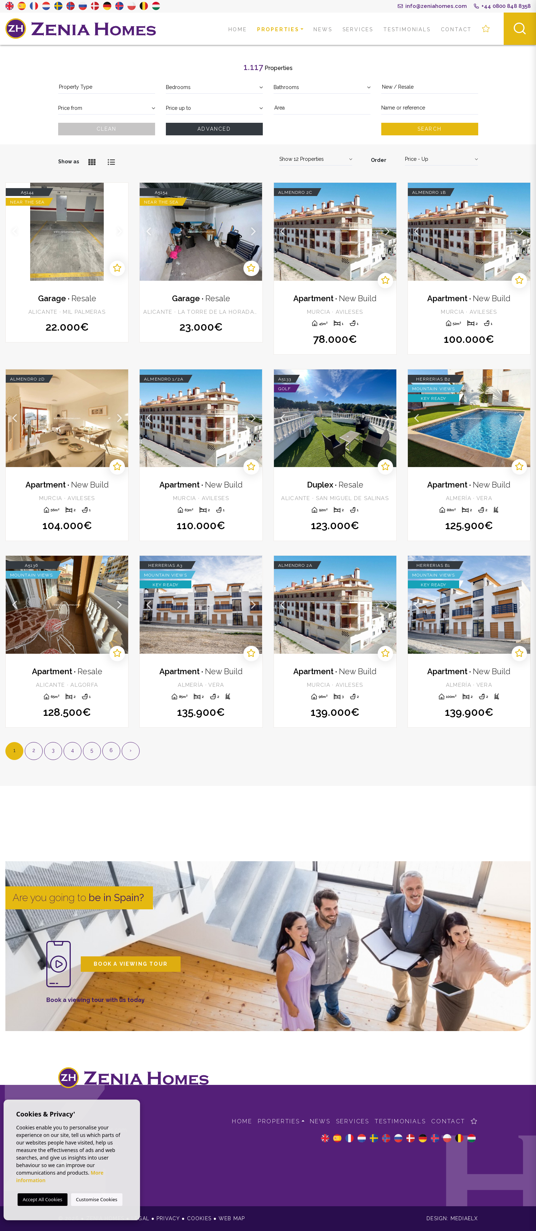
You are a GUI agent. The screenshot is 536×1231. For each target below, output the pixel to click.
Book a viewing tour (131, 964)
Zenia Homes (80, 28)
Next (119, 232)
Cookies (199, 1218)
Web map (232, 1218)
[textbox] (106, 87)
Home (237, 29)
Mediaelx (464, 1218)
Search (430, 129)
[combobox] (106, 87)
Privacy (168, 1218)
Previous (15, 232)
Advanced (214, 129)
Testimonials (407, 29)
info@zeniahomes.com (432, 6)
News (322, 29)
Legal (140, 1218)
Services (357, 29)
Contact (456, 29)
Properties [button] (278, 29)
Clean (107, 129)
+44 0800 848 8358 (502, 6)
